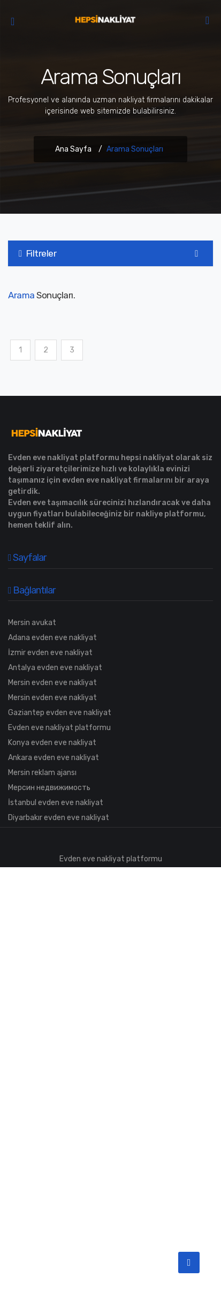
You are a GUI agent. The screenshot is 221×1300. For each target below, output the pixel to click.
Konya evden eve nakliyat (52, 742)
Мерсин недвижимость (49, 787)
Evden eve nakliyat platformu (59, 727)
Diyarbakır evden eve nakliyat (58, 817)
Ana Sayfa (73, 149)
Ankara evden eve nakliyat (53, 757)
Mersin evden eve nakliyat (52, 682)
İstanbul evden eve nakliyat (55, 802)
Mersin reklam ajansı (42, 772)
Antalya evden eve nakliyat (55, 667)
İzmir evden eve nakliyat (50, 652)
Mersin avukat (32, 622)
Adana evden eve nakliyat (52, 637)
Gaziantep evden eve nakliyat (59, 712)
